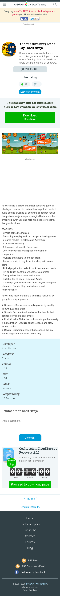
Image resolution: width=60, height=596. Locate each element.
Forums (30, 542)
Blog (30, 548)
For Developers (30, 524)
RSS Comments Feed (33, 566)
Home (30, 518)
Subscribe (30, 530)
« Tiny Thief (30, 498)
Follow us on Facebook (33, 572)
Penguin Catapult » (30, 507)
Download (30, 117)
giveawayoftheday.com (36, 584)
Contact (30, 536)
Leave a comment (30, 91)
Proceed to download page (30, 484)
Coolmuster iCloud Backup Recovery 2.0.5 (38, 450)
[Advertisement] (30, 33)
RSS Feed (33, 560)
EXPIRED (30, 69)
